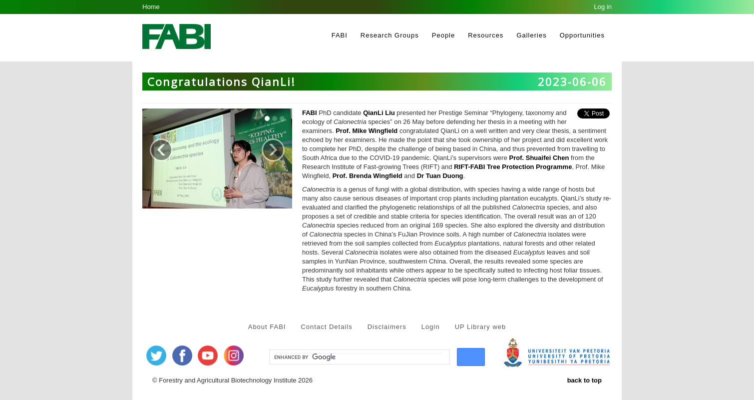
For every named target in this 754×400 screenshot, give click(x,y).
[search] (358, 357)
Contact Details (326, 326)
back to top (584, 380)
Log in (603, 6)
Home (151, 6)
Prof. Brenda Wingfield (367, 176)
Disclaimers (387, 326)
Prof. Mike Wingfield (366, 130)
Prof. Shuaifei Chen (539, 158)
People (443, 35)
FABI (340, 35)
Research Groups (390, 35)
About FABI (267, 326)
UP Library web (480, 326)
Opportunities (582, 35)
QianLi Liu (379, 112)
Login (430, 326)
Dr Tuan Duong (440, 176)
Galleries (531, 35)
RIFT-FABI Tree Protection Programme (513, 166)
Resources (485, 35)
